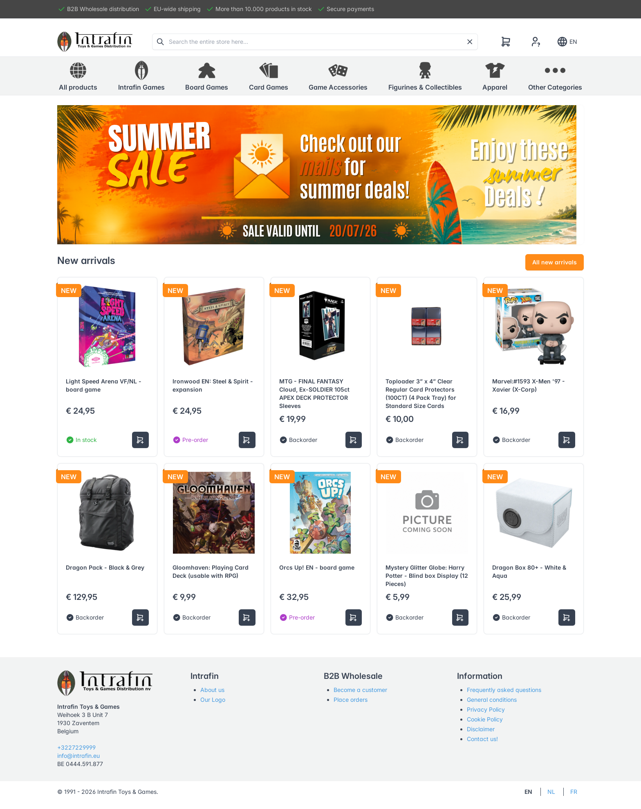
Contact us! (482, 738)
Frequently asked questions (504, 689)
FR (573, 791)
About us (212, 689)
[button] (141, 76)
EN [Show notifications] (566, 41)
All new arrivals (554, 262)
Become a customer (360, 689)
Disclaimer (481, 729)
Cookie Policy (485, 719)
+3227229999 (76, 747)
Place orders (351, 699)
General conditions (492, 699)
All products (78, 75)
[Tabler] (94, 42)
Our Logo (212, 699)
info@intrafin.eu (78, 755)
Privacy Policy (486, 709)
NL (551, 791)
